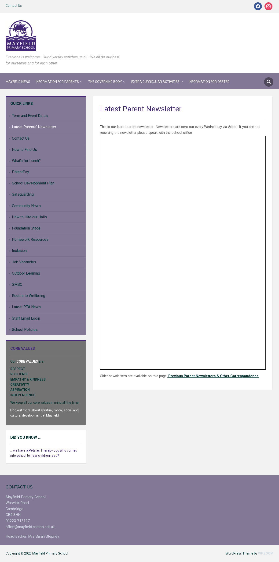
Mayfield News (18, 82)
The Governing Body (105, 82)
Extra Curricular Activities (155, 82)
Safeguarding (23, 194)
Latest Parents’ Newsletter (34, 127)
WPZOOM (265, 553)
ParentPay (20, 172)
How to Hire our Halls (29, 217)
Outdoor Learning (26, 273)
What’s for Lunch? (26, 161)
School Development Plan (33, 183)
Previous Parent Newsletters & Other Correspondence (213, 376)
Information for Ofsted (209, 82)
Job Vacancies (24, 262)
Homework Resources (30, 239)
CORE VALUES (27, 361)
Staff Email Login (26, 318)
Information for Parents (57, 82)
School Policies (25, 329)
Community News (26, 206)
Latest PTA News (26, 307)
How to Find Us (24, 149)
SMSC (17, 284)
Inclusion (19, 250)
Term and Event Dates (30, 115)
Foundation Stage (26, 228)
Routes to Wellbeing (28, 295)
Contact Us (14, 5)
